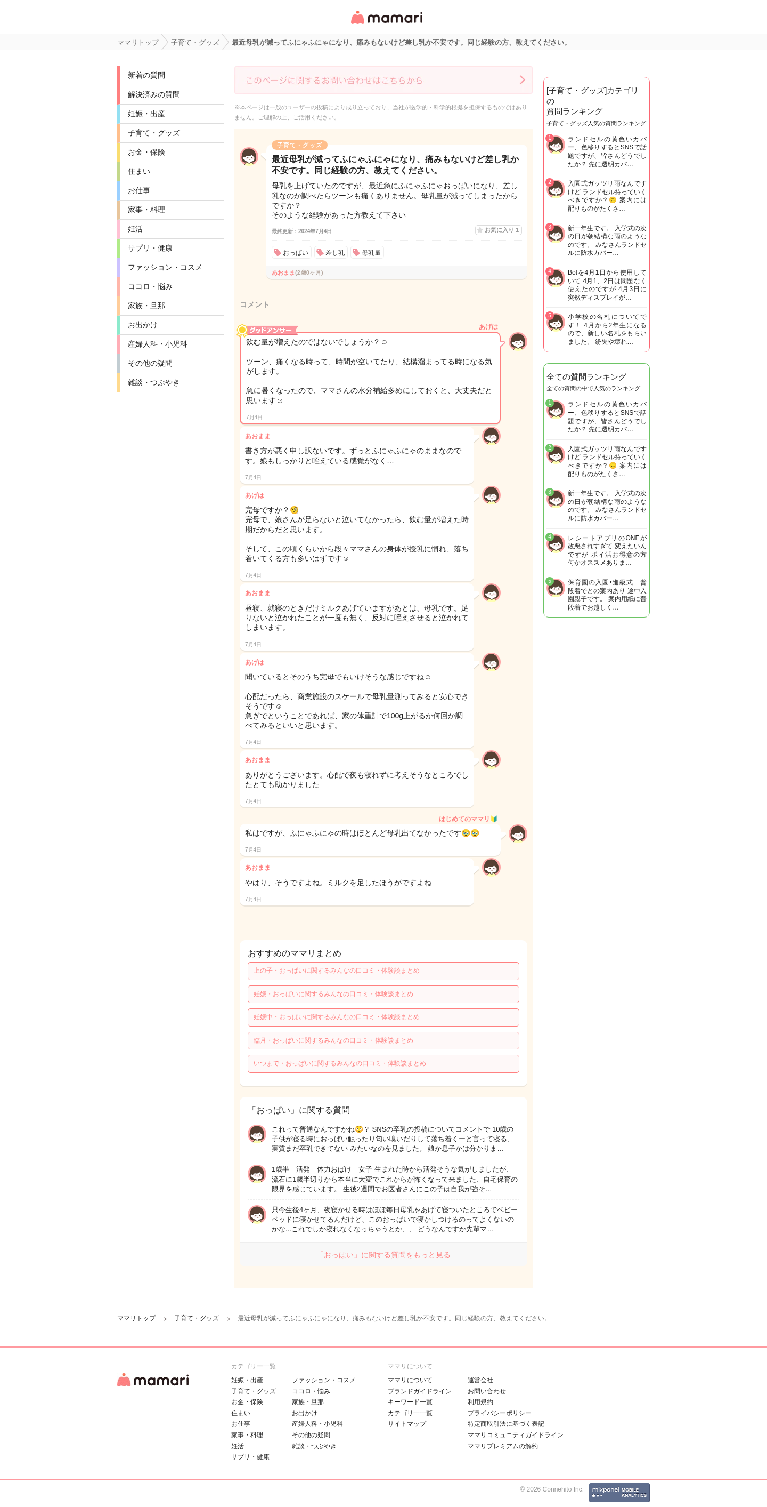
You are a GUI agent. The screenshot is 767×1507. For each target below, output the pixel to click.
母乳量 (371, 252)
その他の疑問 (150, 363)
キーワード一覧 (410, 1402)
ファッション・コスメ (165, 267)
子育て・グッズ (154, 133)
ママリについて (410, 1380)
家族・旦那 (146, 305)
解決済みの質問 (154, 94)
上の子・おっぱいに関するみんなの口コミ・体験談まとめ (337, 970)
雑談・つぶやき (154, 382)
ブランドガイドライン (420, 1391)
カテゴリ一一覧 (410, 1413)
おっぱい (295, 252)
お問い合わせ (487, 1391)
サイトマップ (407, 1424)
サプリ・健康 (150, 248)
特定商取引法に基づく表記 (506, 1424)
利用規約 (480, 1402)
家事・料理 (146, 209)
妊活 (135, 229)
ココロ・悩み (150, 286)
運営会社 (480, 1380)
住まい (139, 171)
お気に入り (502, 230)
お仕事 (139, 190)
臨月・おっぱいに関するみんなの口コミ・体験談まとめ (333, 1040)
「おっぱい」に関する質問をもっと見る (383, 1255)
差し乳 (335, 252)
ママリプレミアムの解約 (503, 1446)
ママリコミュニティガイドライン (516, 1435)
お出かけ (143, 324)
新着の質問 (146, 75)
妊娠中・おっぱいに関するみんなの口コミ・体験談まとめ (337, 1017)
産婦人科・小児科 (157, 344)
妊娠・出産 (146, 113)
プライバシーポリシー (500, 1413)
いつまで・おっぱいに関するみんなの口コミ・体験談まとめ (340, 1063)
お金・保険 (146, 152)
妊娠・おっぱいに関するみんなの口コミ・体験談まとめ (333, 994)
